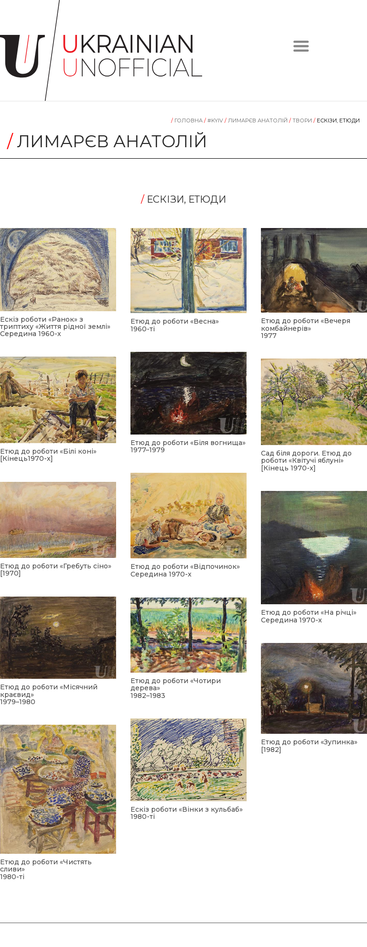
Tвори (301, 120)
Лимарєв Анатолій (257, 120)
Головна (187, 120)
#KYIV (214, 120)
